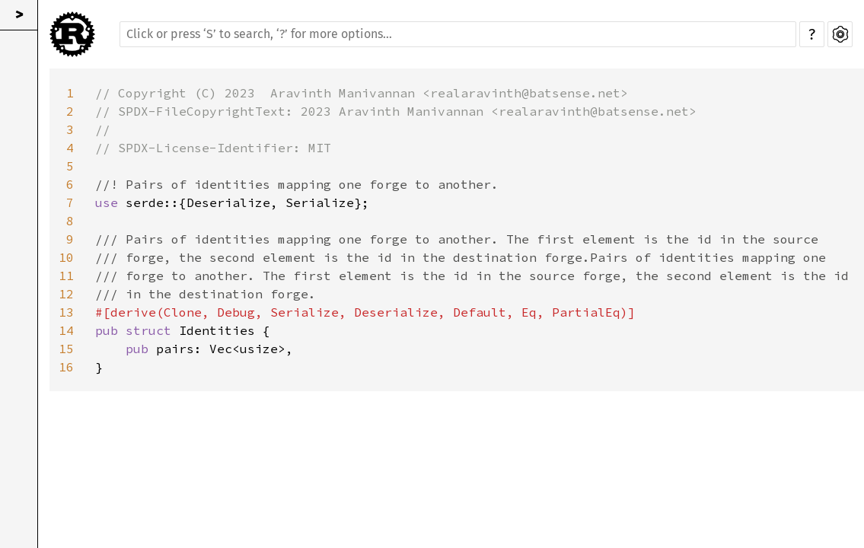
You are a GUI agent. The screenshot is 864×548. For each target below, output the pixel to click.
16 (66, 366)
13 (66, 312)
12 (66, 293)
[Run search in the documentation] (458, 34)
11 (66, 275)
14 (66, 330)
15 (66, 348)
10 (66, 257)
